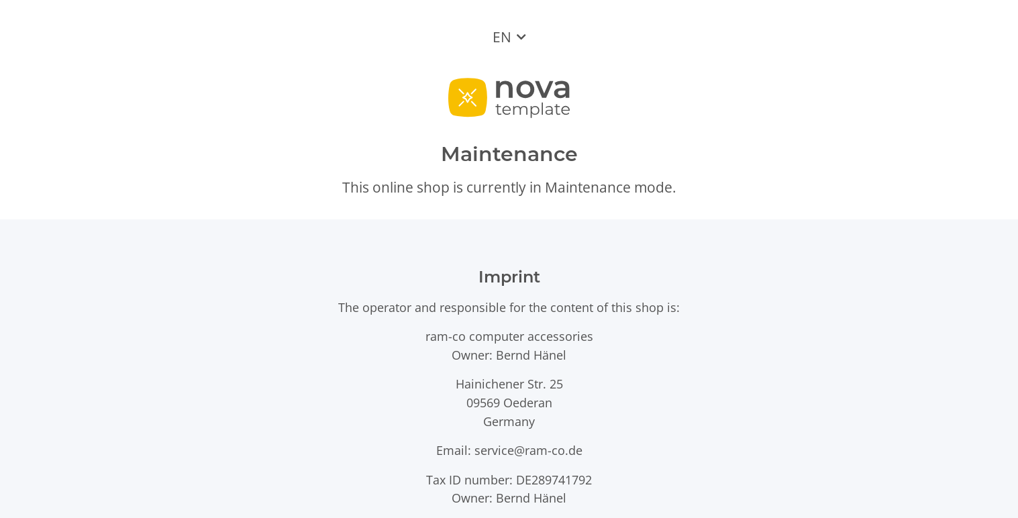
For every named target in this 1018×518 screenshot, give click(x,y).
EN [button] (502, 37)
